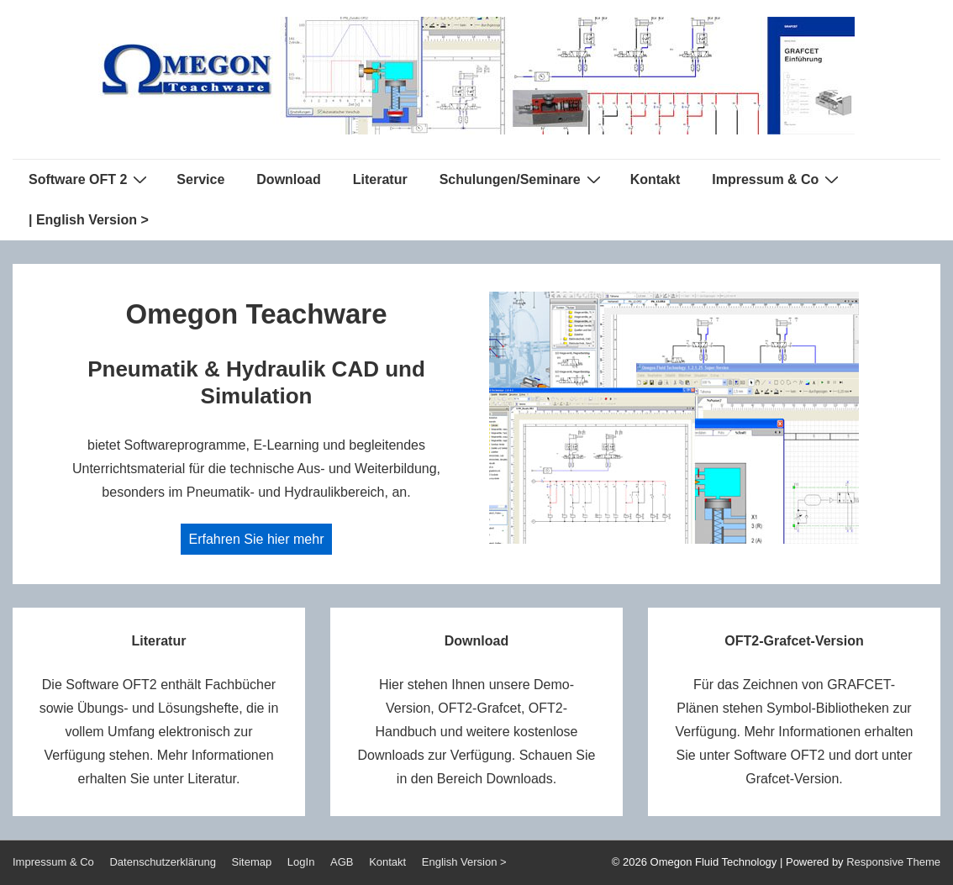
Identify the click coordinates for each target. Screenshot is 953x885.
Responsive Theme (893, 862)
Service (200, 179)
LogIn (301, 862)
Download (288, 179)
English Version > (464, 862)
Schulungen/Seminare (522, 179)
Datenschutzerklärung (162, 862)
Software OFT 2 (90, 179)
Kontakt (655, 179)
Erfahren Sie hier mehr (256, 539)
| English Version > (89, 220)
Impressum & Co (777, 179)
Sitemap (252, 862)
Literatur (380, 179)
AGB (341, 862)
